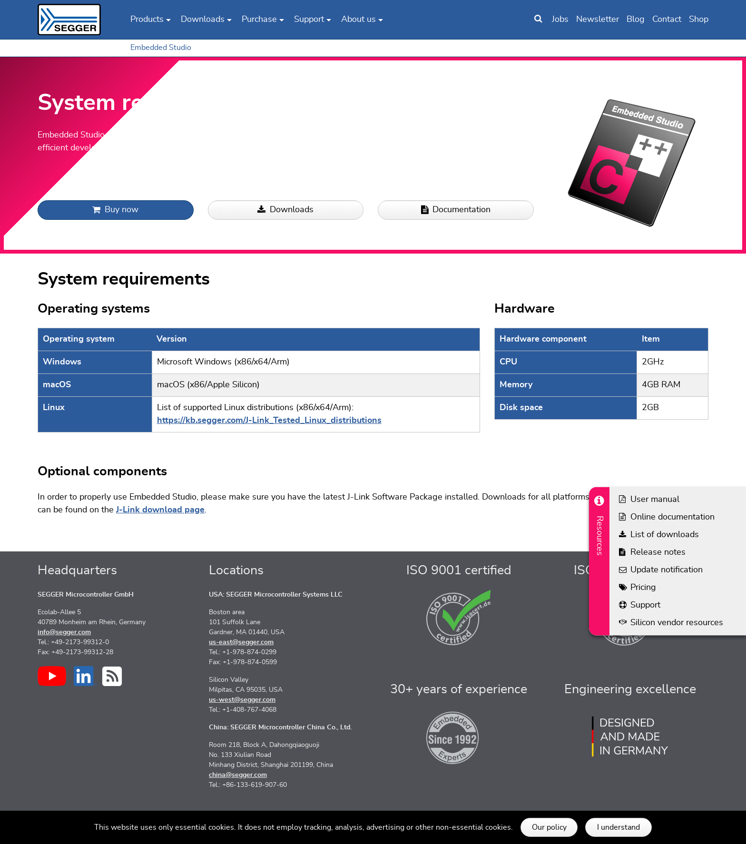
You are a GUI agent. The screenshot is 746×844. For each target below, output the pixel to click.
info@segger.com (64, 632)
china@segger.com (238, 775)
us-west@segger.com (242, 700)
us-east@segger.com (241, 642)
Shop (698, 19)
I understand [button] (618, 827)
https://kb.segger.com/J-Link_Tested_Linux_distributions (269, 420)
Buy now (115, 210)
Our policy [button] (549, 827)
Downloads (285, 210)
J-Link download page (160, 510)
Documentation (456, 210)
